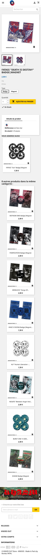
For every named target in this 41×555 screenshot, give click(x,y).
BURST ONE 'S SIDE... (20, 439)
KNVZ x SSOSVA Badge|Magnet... (20, 327)
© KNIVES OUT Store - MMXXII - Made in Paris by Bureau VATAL (20, 552)
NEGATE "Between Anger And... (20, 402)
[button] (3, 493)
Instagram (31, 517)
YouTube (20, 517)
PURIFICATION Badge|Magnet (20, 253)
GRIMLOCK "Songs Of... (20, 290)
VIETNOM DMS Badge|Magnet (21, 216)
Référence (9, 128)
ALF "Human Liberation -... (20, 364)
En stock (8, 131)
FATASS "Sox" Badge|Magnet (16, 168)
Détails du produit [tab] (13, 119)
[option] (20, 493)
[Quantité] (4, 101)
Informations (8, 542)
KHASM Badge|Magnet (20, 476)
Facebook (10, 517)
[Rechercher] (26, 9)
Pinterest (26, 517)
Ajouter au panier (22, 101)
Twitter (15, 517)
